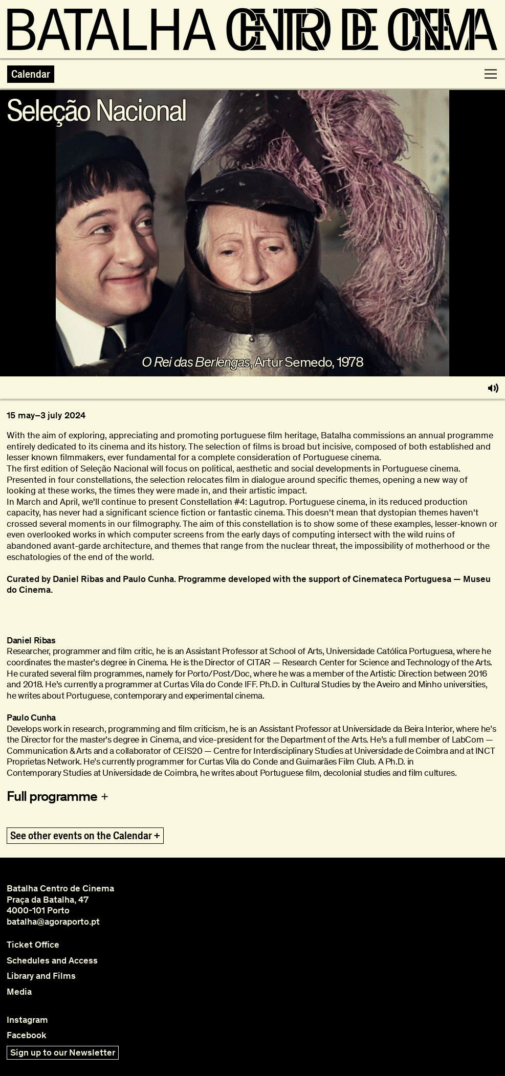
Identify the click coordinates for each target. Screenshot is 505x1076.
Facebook (27, 1035)
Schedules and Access (52, 960)
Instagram (27, 1020)
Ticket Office (33, 944)
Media (19, 992)
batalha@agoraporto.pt (53, 921)
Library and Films (41, 976)
